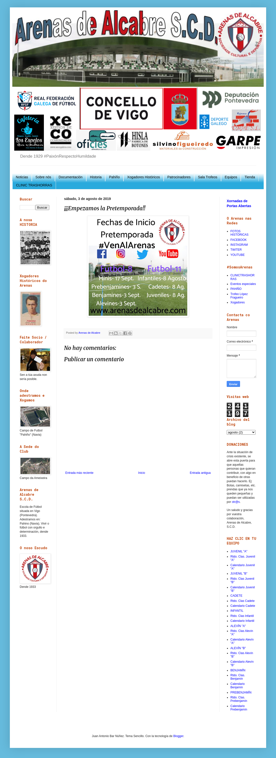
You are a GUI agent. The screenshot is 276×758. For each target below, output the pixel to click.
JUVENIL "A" (238, 551)
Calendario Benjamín (237, 685)
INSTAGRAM (239, 245)
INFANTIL (236, 610)
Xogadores (237, 302)
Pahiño (114, 177)
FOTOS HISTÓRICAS (239, 233)
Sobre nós (43, 177)
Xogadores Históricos (143, 177)
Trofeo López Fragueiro (239, 295)
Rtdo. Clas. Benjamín (237, 677)
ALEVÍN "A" (238, 626)
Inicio (141, 473)
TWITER (236, 249)
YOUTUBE (237, 255)
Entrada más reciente (79, 473)
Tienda (249, 177)
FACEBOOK (238, 240)
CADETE (236, 595)
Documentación (71, 177)
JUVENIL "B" (238, 573)
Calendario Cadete (242, 606)
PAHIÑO (236, 289)
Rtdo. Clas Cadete (242, 601)
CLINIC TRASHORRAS (34, 185)
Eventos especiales (243, 284)
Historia (96, 177)
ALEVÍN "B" (238, 648)
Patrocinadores (178, 177)
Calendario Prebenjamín (238, 707)
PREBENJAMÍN (240, 692)
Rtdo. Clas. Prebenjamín (238, 699)
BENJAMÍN (237, 670)
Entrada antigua (200, 473)
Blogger (178, 736)
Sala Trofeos (207, 177)
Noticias (22, 177)
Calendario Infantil (242, 621)
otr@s (236, 502)
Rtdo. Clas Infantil (242, 616)
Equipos (231, 177)
